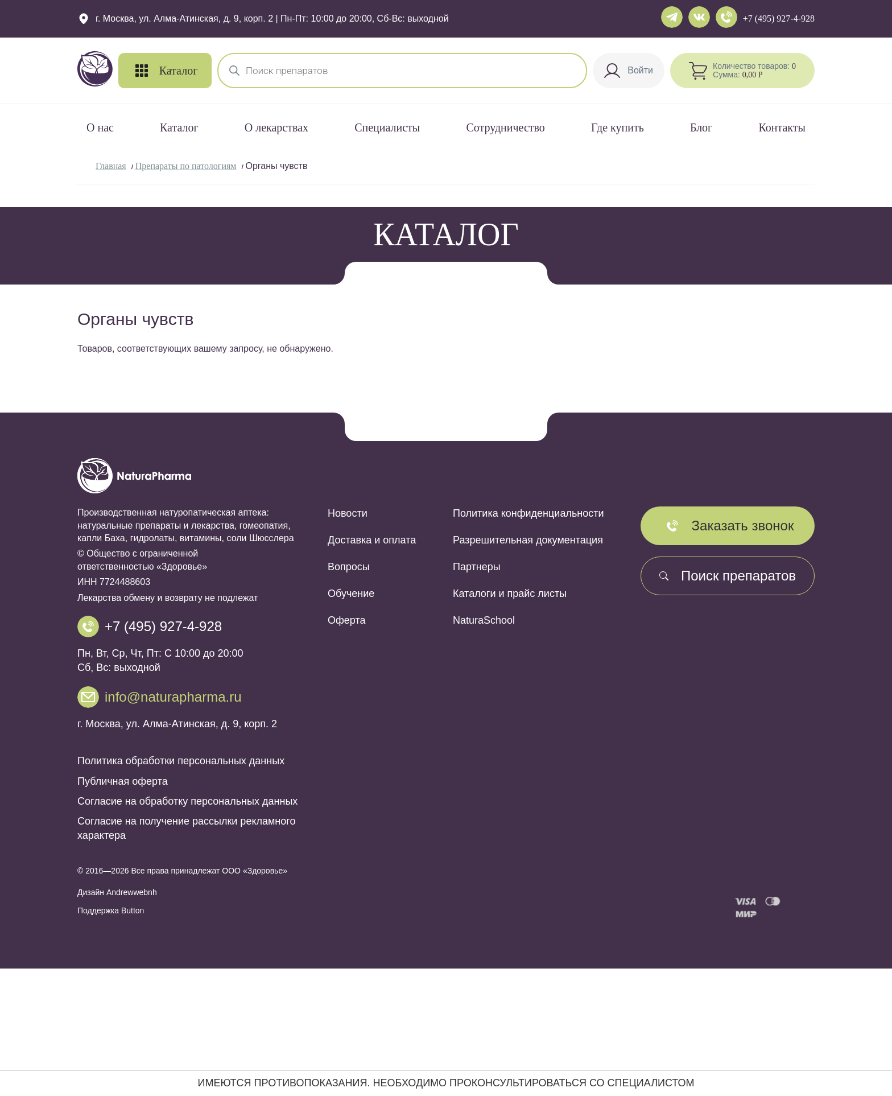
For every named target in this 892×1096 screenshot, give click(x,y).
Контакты (782, 127)
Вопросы (349, 566)
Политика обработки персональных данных (180, 761)
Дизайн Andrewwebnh (117, 892)
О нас (100, 127)
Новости (347, 513)
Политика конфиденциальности (528, 513)
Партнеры (477, 566)
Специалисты (387, 127)
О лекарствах (276, 127)
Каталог (179, 127)
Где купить (617, 127)
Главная (111, 166)
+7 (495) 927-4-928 (779, 18)
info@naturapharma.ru (173, 696)
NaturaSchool (484, 620)
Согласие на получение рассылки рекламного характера (186, 828)
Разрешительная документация (528, 540)
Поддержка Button (110, 910)
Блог (701, 127)
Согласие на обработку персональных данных (187, 801)
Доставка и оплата (372, 540)
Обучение (351, 593)
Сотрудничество (505, 127)
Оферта (347, 620)
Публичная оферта (122, 781)
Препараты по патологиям (186, 166)
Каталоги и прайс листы (510, 593)
